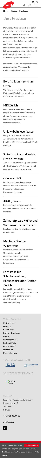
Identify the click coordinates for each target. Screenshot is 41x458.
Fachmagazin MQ (10, 339)
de (33, 2)
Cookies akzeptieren (31, 445)
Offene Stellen (9, 346)
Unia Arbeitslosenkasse (18, 131)
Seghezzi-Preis (9, 343)
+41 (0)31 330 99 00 (11, 416)
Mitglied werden (10, 353)
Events (6, 336)
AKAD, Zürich (12, 201)
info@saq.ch (8, 422)
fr (37, 2)
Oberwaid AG (12, 178)
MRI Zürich (10, 105)
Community (8, 329)
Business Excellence (11, 333)
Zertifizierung (9, 323)
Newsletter (8, 349)
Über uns (7, 326)
